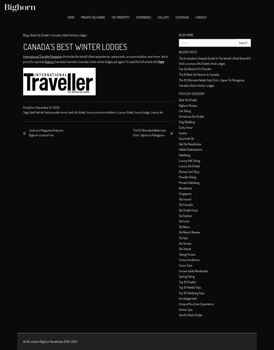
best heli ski (37, 112)
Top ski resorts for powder (195, 69)
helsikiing (184, 155)
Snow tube (185, 265)
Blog (26, 35)
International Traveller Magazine (42, 57)
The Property (120, 17)
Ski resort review (189, 232)
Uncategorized (188, 298)
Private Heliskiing (93, 17)
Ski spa (183, 238)
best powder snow (56, 112)
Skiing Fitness (187, 254)
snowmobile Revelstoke (193, 271)
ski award (185, 199)
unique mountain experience (196, 304)
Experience (143, 17)
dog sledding (187, 122)
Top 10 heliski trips (190, 287)
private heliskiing (189, 183)
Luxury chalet (125, 112)
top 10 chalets (187, 282)
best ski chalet (40, 35)
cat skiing (185, 111)
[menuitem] (71, 18)
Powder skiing (187, 177)
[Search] (207, 43)
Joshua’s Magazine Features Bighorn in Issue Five (46, 132)
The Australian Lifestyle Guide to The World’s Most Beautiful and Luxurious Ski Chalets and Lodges (215, 61)
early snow (186, 128)
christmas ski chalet (191, 117)
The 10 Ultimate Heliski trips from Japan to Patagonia (149, 132)
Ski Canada (186, 205)
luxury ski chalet (189, 166)
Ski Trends (185, 249)
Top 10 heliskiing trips (192, 293)
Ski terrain (185, 243)
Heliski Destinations (190, 150)
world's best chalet (190, 315)
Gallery (163, 17)
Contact (201, 17)
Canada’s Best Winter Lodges (196, 86)
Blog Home (186, 35)
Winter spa (186, 310)
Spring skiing (187, 276)
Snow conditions (189, 260)
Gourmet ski (186, 139)
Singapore (185, 194)
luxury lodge (142, 112)
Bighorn (50, 62)
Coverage (182, 17)
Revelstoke (185, 188)
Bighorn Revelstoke (51, 342)
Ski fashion (185, 216)
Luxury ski (157, 112)
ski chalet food (188, 210)
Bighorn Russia (188, 106)
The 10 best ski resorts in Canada (199, 75)
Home (71, 17)
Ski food (184, 221)
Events (183, 133)
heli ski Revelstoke (190, 144)
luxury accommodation (101, 112)
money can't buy (189, 172)
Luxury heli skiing (189, 161)
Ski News (184, 227)
